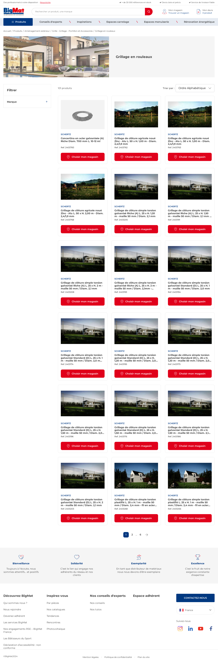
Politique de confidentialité (118, 657)
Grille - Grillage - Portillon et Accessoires (72, 31)
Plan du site (144, 657)
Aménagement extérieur (37, 31)
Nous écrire (45, 2)
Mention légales (91, 657)
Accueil (7, 31)
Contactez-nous (195, 597)
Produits (17, 31)
